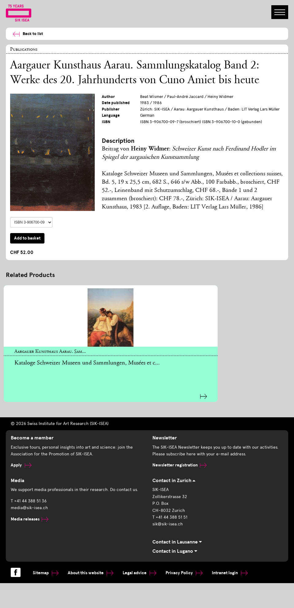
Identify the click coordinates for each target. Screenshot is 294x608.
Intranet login (230, 570)
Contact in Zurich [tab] (173, 478)
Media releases (29, 516)
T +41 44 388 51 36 (29, 498)
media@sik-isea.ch (29, 505)
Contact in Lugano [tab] (174, 548)
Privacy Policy (184, 570)
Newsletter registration (179, 462)
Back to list (25, 34)
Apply (21, 462)
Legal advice (139, 570)
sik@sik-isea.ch (167, 521)
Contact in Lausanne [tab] (177, 539)
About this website (90, 570)
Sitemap (46, 570)
